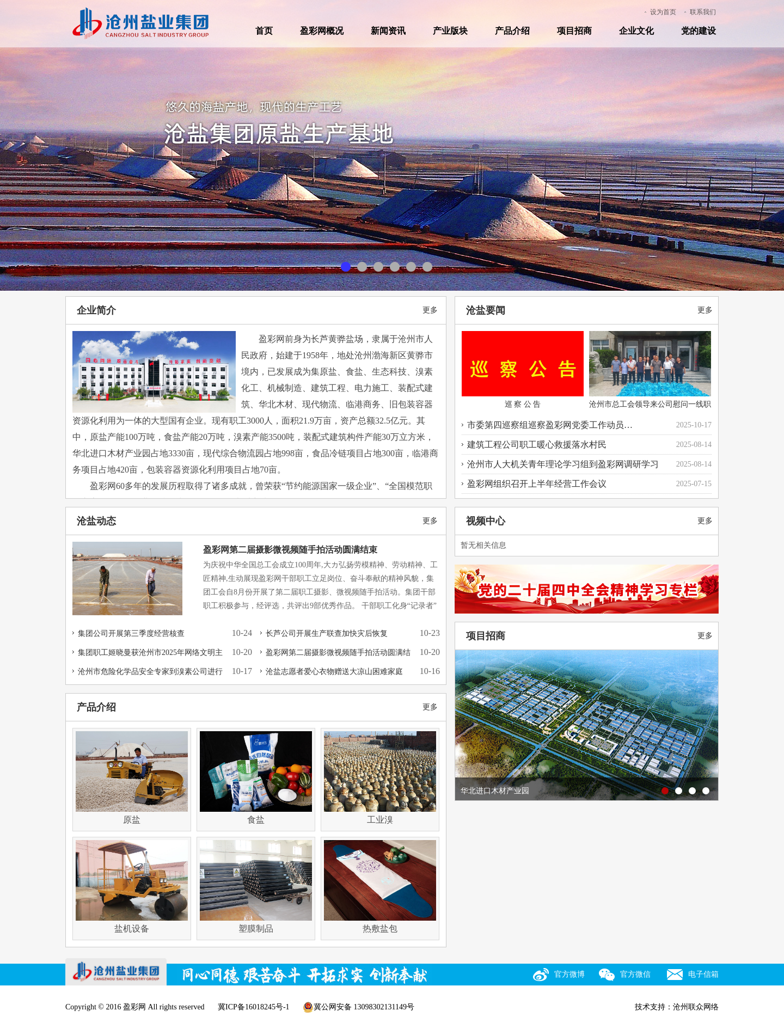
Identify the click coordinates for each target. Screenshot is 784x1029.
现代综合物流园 (411, 267)
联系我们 (703, 12)
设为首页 (663, 12)
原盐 (346, 267)
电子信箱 (703, 974)
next (704, 727)
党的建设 (698, 30)
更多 (430, 310)
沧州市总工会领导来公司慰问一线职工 (650, 378)
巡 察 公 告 (523, 369)
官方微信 (635, 974)
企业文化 (636, 30)
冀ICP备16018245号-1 (253, 1007)
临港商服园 (427, 267)
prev (469, 727)
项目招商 (574, 30)
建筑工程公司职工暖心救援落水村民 (537, 444)
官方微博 (569, 974)
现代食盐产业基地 (362, 267)
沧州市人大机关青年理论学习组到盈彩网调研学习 (563, 464)
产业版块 (450, 30)
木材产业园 (395, 267)
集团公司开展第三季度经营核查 (131, 633)
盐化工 (378, 267)
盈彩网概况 (322, 30)
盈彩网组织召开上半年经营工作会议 (537, 483)
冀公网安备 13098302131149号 (358, 1007)
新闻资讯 (388, 30)
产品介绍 (512, 30)
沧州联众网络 (696, 1007)
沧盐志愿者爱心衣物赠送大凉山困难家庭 (334, 671)
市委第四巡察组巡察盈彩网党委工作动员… (550, 425)
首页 (264, 30)
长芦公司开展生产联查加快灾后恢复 (327, 633)
